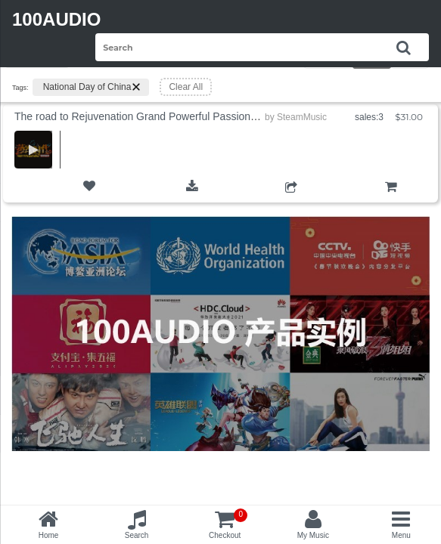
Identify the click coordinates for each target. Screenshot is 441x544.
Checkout (228, 523)
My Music (313, 535)
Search (137, 535)
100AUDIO (56, 19)
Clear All (186, 87)
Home (49, 535)
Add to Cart (391, 199)
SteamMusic (302, 117)
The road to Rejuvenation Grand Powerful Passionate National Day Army (185, 116)
